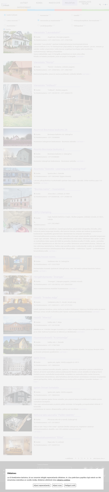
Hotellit (78, 15)
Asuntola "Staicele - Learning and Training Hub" (60, 168)
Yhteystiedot (24, 7)
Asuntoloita (12, 26)
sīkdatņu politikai (63, 480)
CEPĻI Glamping (42, 212)
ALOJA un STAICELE (95, 9)
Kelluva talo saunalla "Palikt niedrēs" (54, 414)
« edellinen (69, 458)
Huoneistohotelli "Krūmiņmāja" (51, 337)
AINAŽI (14, 9)
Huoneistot (45, 15)
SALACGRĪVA (41, 9)
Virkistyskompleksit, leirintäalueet (88, 20)
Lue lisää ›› (80, 56)
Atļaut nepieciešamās (42, 485)
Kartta (8, 29)
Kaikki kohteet (12, 15)
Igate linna (39, 357)
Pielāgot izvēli (70, 485)
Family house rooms (44, 256)
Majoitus (70, 3)
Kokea (39, 3)
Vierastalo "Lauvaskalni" (47, 32)
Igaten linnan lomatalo (46, 387)
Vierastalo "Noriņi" (44, 62)
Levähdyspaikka (47, 26)
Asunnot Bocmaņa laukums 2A (50, 129)
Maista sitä (54, 3)
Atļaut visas (57, 485)
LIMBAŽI (68, 9)
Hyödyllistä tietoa (85, 3)
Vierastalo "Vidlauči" (45, 85)
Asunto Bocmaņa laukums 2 (49, 149)
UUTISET (24, 3)
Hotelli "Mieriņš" (43, 317)
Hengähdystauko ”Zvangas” (49, 276)
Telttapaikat (79, 26)
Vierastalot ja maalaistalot (51, 20)
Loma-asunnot (13, 20)
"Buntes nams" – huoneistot (49, 189)
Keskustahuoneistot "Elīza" (49, 437)
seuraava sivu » (99, 458)
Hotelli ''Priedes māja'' (46, 297)
